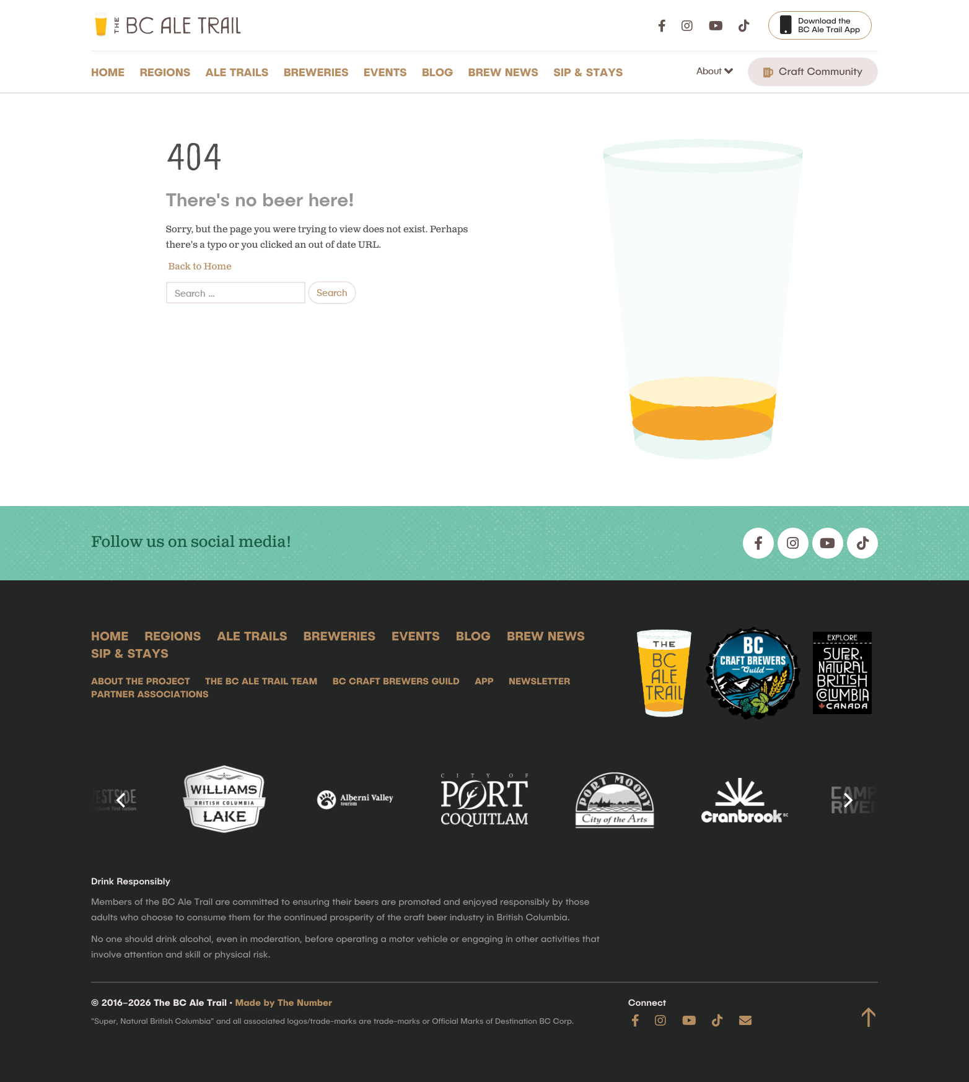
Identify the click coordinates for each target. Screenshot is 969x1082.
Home (108, 72)
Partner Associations (150, 693)
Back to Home (199, 266)
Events (385, 72)
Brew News (503, 72)
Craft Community (812, 71)
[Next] (847, 800)
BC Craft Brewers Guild (396, 680)
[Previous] (122, 800)
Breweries (316, 72)
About (710, 70)
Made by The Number (284, 1002)
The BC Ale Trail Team (261, 680)
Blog (438, 72)
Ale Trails (237, 72)
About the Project (140, 680)
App (484, 680)
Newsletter (539, 680)
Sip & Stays (588, 72)
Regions (164, 72)
